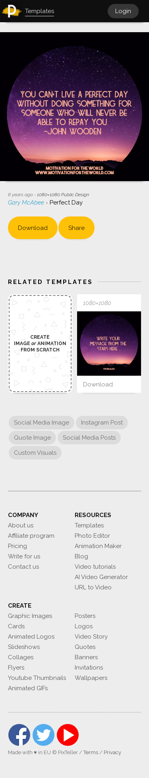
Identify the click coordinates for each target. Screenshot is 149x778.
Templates (89, 525)
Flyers (16, 667)
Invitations (89, 667)
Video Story (91, 636)
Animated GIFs (28, 688)
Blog (81, 556)
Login (123, 11)
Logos (84, 626)
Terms (90, 752)
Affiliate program (31, 535)
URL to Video (93, 587)
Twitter (43, 735)
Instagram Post (102, 422)
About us (20, 525)
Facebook (19, 735)
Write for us (24, 556)
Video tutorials (95, 566)
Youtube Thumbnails (37, 677)
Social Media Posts (89, 437)
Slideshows (24, 647)
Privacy (112, 752)
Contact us (23, 566)
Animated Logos (31, 636)
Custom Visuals (35, 452)
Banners (86, 657)
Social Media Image (41, 422)
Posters (85, 616)
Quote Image (32, 437)
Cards (16, 626)
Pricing (17, 546)
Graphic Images (30, 616)
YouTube (68, 735)
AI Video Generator (101, 577)
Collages (20, 657)
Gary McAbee (27, 202)
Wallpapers (91, 677)
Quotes (85, 647)
